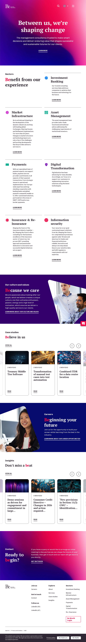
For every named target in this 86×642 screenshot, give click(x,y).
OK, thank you (63, 638)
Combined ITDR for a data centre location (69, 374)
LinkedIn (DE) (35, 607)
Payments (69, 602)
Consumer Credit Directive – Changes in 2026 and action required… (43, 505)
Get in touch (37, 561)
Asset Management (72, 599)
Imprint (7, 630)
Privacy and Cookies (16, 630)
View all (8, 345)
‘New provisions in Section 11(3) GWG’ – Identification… (69, 504)
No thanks (76, 638)
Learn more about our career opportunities (62, 439)
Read (9, 391)
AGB (25, 630)
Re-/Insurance (71, 612)
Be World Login (71, 619)
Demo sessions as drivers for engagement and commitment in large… (16, 505)
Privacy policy (51, 637)
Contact (34, 598)
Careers (34, 589)
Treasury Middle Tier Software (16, 373)
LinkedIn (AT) (35, 610)
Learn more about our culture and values (22, 312)
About (51, 589)
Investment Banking (73, 589)
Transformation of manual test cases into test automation (42, 375)
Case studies (53, 597)
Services (52, 593)
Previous (72, 346)
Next (78, 346)
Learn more (43, 50)
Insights (51, 600)
